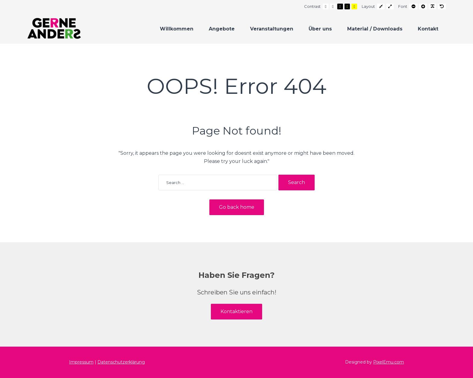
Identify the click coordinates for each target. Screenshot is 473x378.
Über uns (320, 29)
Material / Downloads (374, 29)
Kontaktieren (236, 311)
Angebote (222, 29)
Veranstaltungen (271, 29)
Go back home (236, 207)
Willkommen (176, 29)
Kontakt (428, 29)
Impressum (81, 362)
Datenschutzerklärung (121, 362)
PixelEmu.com (388, 362)
